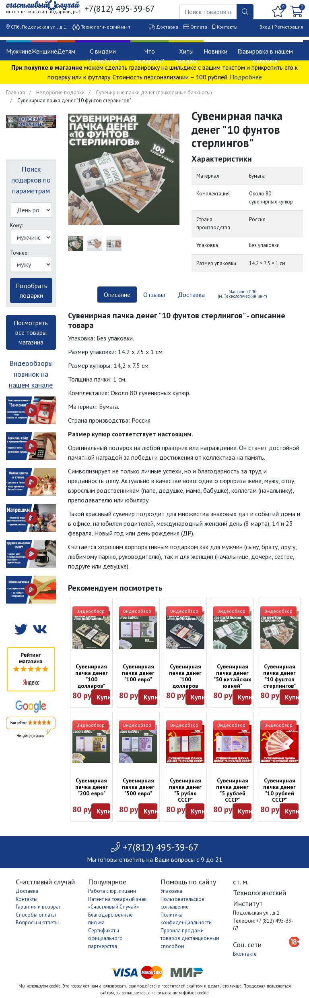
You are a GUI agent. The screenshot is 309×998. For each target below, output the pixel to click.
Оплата (198, 27)
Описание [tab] (117, 294)
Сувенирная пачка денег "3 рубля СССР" (185, 790)
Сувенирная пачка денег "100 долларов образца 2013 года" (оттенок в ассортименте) (186, 689)
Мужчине (18, 51)
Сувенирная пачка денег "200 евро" (91, 787)
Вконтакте (245, 953)
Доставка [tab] (191, 294)
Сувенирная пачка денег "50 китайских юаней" (232, 676)
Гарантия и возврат (38, 906)
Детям (66, 51)
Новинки (215, 51)
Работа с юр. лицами (112, 891)
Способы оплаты (36, 914)
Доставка (167, 27)
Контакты (227, 27)
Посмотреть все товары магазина (31, 332)
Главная (15, 92)
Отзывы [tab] (154, 294)
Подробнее (246, 77)
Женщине (44, 51)
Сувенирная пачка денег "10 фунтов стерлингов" (279, 676)
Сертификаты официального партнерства (105, 938)
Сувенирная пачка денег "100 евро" (138, 673)
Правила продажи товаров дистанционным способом (190, 938)
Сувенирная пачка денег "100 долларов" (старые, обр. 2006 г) (91, 682)
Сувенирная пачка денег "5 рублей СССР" (232, 790)
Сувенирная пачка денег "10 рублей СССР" (279, 790)
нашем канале (31, 385)
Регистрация (288, 27)
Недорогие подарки (60, 92)
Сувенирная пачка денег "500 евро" (138, 787)
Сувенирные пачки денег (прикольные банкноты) (154, 92)
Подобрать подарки (31, 290)
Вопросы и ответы (37, 922)
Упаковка (171, 891)
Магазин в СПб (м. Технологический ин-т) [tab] (242, 294)
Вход (265, 27)
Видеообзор (90, 611)
